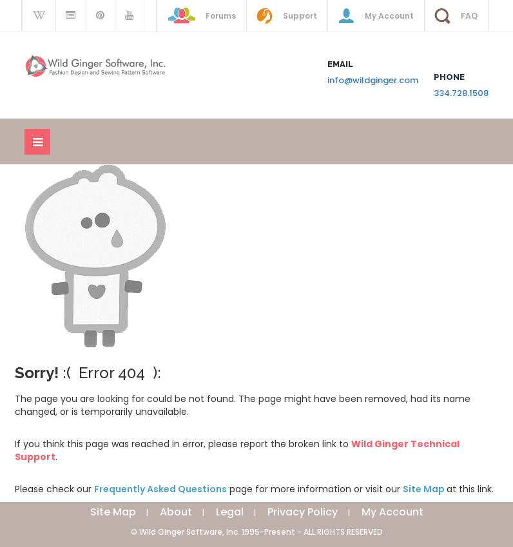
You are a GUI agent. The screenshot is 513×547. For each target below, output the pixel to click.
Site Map (425, 489)
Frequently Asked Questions (160, 489)
